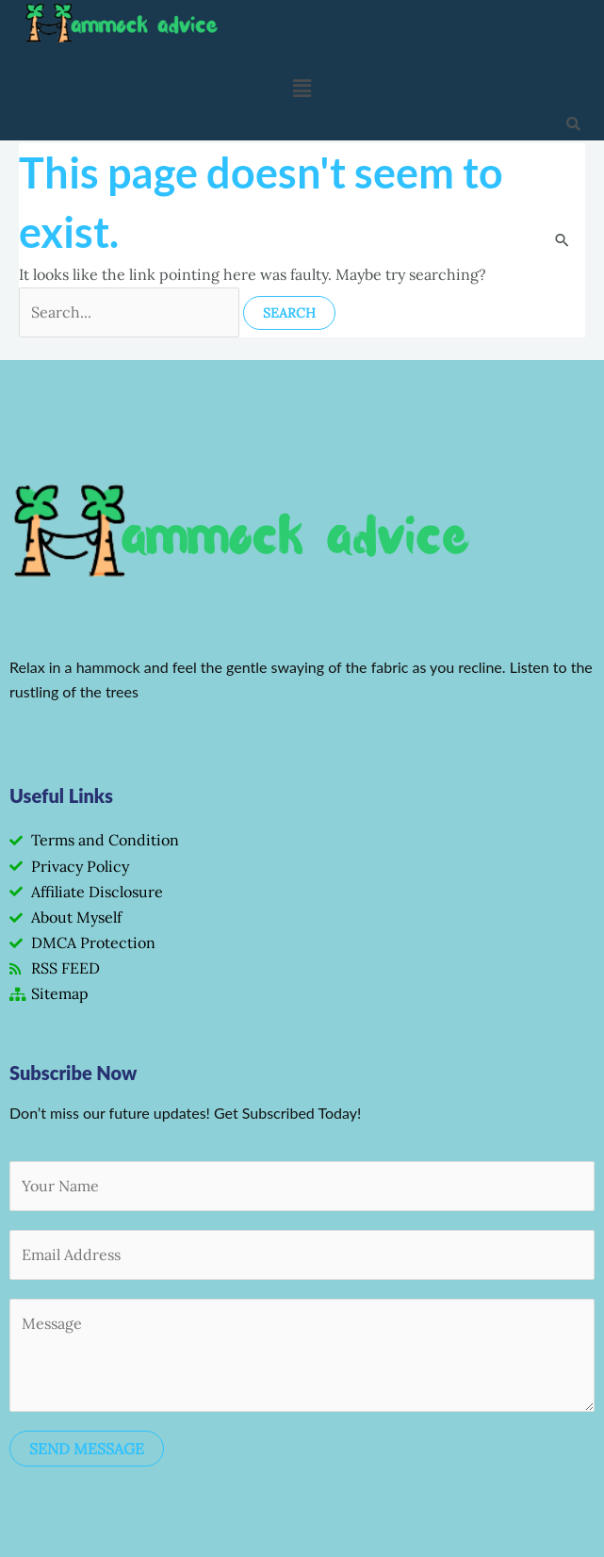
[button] (302, 88)
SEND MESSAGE (86, 1448)
